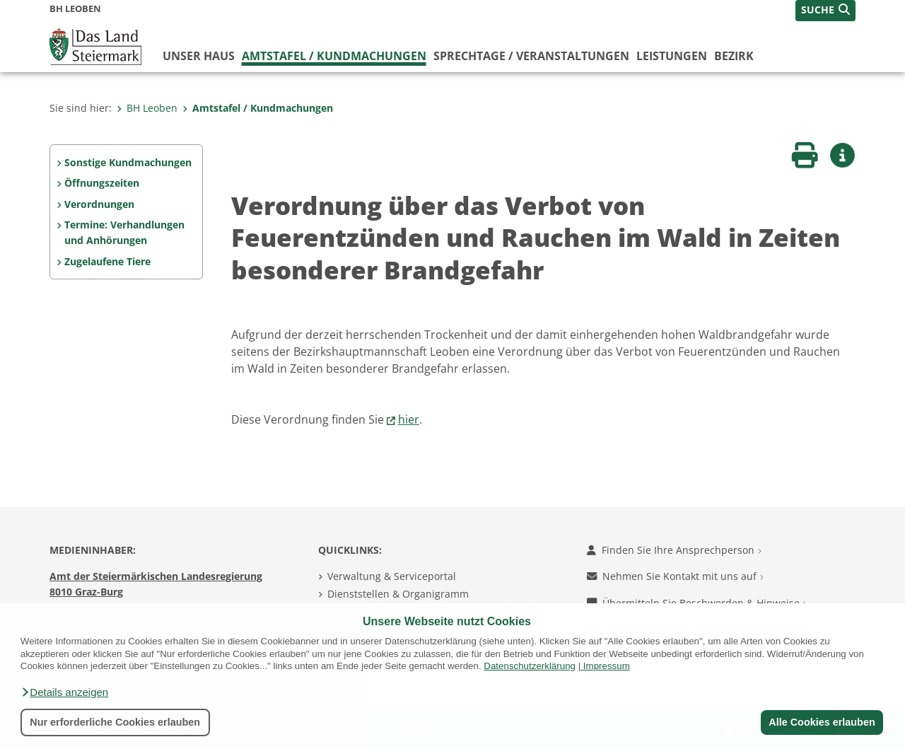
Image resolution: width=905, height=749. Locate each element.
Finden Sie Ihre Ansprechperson (674, 550)
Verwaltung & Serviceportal (391, 576)
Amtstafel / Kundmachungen (334, 56)
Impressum (606, 666)
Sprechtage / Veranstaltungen (531, 56)
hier (408, 419)
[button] (64, 692)
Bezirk (734, 56)
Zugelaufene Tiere (107, 261)
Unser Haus (199, 56)
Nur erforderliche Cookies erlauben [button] (115, 722)
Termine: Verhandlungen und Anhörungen (124, 232)
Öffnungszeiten (101, 183)
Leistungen (671, 56)
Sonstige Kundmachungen (128, 162)
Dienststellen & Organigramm (398, 593)
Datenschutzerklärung (530, 666)
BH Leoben (147, 108)
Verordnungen (99, 204)
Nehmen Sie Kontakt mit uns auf (675, 576)
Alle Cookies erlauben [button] (822, 722)
